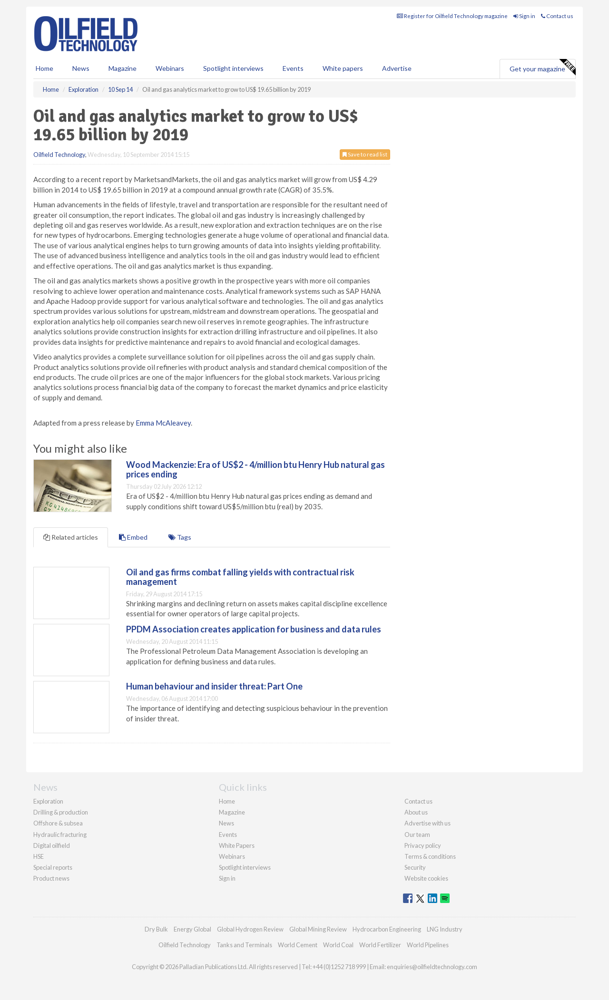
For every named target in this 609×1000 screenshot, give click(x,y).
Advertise (397, 68)
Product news (51, 878)
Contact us (557, 16)
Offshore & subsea (58, 823)
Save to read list (365, 154)
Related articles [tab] (70, 537)
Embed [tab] (133, 537)
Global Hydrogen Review (250, 929)
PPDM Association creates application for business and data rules (253, 629)
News (226, 823)
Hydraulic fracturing (60, 834)
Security (415, 867)
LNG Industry (444, 929)
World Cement (297, 945)
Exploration (48, 801)
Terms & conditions (430, 856)
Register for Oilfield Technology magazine (452, 16)
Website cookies (426, 878)
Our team (417, 834)
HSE (38, 856)
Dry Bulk (156, 929)
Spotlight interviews (233, 68)
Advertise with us (427, 823)
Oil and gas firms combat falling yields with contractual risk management (240, 577)
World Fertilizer (380, 945)
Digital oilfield (51, 845)
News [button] (80, 68)
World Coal (338, 945)
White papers (343, 68)
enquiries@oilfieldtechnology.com (432, 967)
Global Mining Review (318, 929)
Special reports (52, 867)
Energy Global (192, 929)
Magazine (122, 68)
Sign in (524, 16)
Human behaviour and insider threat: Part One (214, 686)
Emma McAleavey (163, 422)
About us (416, 812)
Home (44, 68)
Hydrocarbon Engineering (387, 929)
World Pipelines (428, 945)
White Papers (237, 845)
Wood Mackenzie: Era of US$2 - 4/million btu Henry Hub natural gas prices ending (255, 469)
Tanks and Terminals (244, 945)
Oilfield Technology (59, 154)
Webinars (170, 68)
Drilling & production (60, 812)
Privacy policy (422, 845)
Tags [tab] (179, 537)
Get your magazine (542, 67)
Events (293, 68)
